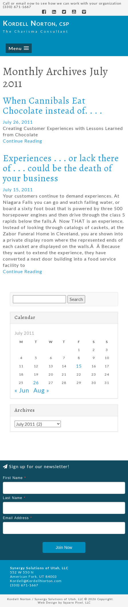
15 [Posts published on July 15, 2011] (79, 365)
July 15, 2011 (18, 189)
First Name (14, 478)
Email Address (17, 518)
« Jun (22, 390)
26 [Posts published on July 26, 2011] (36, 382)
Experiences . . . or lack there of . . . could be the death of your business (61, 168)
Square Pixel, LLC (77, 602)
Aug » (41, 390)
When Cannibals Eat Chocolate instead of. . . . (53, 105)
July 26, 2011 (18, 122)
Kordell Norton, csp (36, 23)
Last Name (14, 498)
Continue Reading (22, 140)
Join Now (64, 547)
